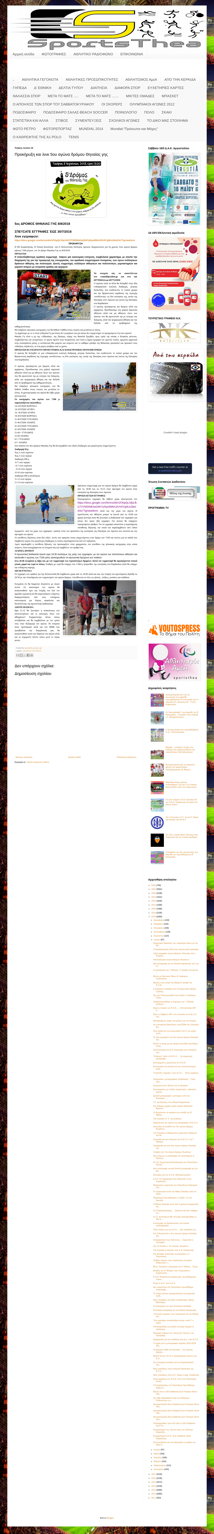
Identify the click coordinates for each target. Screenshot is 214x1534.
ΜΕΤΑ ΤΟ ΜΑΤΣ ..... (63, 96)
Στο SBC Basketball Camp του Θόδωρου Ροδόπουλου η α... (171, 1399)
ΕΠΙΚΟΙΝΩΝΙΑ (131, 54)
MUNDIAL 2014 (91, 129)
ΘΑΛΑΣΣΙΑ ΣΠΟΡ (26, 96)
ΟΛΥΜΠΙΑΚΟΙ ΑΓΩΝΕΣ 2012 (152, 104)
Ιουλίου (157, 940)
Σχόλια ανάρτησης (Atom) (38, 762)
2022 (153, 901)
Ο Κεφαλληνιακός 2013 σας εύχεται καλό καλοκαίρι (175, 949)
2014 (153, 1486)
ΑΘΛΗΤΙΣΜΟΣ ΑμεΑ (141, 79)
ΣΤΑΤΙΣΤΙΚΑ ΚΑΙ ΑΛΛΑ (30, 120)
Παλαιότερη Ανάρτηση (126, 757)
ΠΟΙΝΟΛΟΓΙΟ (126, 112)
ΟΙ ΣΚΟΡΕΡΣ (112, 104)
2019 (153, 913)
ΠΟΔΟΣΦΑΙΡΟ (24, 112)
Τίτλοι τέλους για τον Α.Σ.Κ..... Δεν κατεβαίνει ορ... (175, 1229)
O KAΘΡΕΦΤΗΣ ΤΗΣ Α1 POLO (37, 137)
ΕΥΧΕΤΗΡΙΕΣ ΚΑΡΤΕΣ (166, 88)
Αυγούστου (159, 936)
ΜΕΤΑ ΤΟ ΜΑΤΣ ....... (102, 96)
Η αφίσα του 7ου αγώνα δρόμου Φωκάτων (172, 1152)
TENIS (74, 137)
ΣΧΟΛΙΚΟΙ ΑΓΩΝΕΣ (124, 120)
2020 (153, 909)
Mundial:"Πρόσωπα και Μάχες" (134, 129)
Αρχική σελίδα (23, 54)
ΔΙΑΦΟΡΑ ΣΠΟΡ (127, 88)
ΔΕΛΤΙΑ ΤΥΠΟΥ (71, 88)
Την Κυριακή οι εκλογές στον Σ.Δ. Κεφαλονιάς (173, 1250)
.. (14, 79)
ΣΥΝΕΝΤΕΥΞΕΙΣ (88, 120)
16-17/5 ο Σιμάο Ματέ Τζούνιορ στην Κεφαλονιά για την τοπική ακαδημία (182, 836)
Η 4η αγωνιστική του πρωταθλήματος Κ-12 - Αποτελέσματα (182, 731)
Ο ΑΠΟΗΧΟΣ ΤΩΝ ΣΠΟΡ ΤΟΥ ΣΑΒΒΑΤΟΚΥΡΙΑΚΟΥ (53, 104)
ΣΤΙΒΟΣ (62, 120)
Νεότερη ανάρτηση (24, 757)
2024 (153, 893)
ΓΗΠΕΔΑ (20, 88)
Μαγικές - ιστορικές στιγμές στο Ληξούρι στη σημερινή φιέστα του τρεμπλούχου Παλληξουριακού (180, 749)
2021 (153, 905)
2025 (153, 889)
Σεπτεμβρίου (160, 932)
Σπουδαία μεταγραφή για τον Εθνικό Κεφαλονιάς (174, 1310)
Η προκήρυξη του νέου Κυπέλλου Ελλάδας (172, 1306)
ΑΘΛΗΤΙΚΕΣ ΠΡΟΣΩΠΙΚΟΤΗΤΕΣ (92, 79)
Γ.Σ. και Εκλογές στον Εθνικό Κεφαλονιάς (171, 1102)
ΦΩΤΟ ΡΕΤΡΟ (24, 129)
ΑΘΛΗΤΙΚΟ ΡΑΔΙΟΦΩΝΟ (93, 54)
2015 (153, 1482)
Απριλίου (158, 1457)
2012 (153, 1494)
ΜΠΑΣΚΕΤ (170, 96)
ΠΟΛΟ (149, 112)
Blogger (110, 1518)
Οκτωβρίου (159, 928)
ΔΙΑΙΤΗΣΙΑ (99, 88)
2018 (153, 916)
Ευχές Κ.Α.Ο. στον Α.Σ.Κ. (164, 1283)
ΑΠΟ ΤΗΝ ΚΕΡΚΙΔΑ (180, 79)
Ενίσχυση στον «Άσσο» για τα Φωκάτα (170, 1085)
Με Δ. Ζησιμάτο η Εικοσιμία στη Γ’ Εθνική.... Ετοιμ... (176, 1266)
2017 (153, 1474)
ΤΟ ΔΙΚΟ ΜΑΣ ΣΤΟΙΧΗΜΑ (167, 120)
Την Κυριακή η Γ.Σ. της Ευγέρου (167, 1119)
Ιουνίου (157, 1450)
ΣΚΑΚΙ (167, 112)
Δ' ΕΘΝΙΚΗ (42, 88)
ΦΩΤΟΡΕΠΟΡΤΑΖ (57, 129)
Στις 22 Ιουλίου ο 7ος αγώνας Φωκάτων (170, 1246)
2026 (153, 885)
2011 (153, 1498)
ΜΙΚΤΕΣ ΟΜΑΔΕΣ (140, 96)
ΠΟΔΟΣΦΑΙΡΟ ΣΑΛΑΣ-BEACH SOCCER (75, 112)
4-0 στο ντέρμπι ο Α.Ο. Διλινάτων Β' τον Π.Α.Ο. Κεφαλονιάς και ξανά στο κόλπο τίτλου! (182, 801)
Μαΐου (157, 1454)
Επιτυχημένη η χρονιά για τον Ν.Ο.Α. (169, 1063)
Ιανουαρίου (159, 1469)
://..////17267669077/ (75, 240)
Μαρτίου (158, 1461)
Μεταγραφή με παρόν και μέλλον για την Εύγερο (174, 1021)
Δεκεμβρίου (159, 920)
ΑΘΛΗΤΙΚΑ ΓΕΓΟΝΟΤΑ (40, 79)
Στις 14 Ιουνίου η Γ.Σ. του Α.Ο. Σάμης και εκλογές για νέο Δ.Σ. (182, 818)
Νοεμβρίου (159, 924)
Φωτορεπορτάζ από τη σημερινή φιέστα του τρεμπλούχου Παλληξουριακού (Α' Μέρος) (180, 767)
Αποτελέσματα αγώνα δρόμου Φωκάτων (171, 959)
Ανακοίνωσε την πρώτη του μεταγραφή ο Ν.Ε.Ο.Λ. (175, 1123)
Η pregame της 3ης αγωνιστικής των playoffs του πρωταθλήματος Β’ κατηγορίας (182, 854)
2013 (153, 1490)
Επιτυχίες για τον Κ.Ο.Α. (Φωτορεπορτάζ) (171, 1175)
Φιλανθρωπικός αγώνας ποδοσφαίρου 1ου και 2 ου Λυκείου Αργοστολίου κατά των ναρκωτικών (181, 784)
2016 (153, 1478)
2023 (153, 897)
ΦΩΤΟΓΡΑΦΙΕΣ (54, 54)
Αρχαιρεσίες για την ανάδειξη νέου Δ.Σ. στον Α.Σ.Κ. (175, 1339)
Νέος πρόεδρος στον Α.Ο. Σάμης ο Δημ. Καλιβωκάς (176, 1375)
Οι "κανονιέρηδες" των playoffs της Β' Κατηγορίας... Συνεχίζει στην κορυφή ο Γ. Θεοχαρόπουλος (182, 714)
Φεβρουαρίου (160, 1465)
